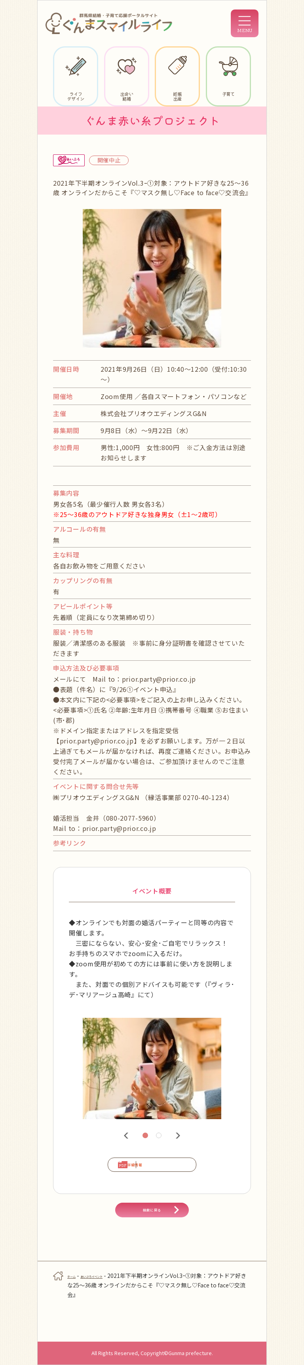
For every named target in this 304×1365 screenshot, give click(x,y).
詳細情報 (118, 1170)
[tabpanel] (152, 1068)
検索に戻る (152, 1235)
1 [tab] (146, 1137)
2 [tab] (160, 1137)
